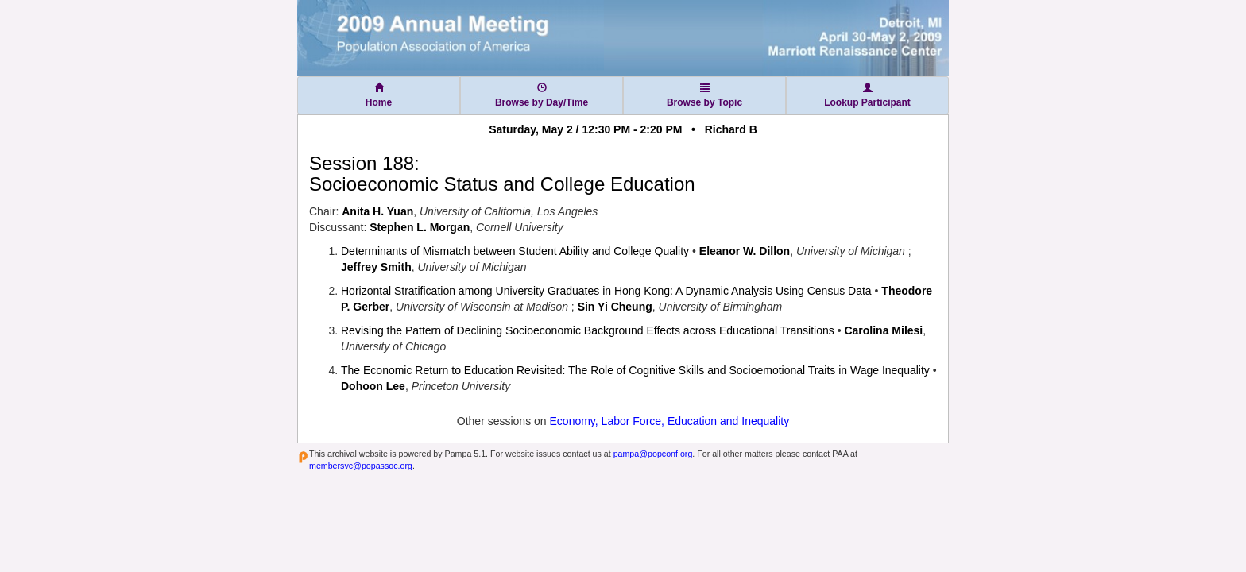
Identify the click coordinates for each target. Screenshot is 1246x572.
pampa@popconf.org (653, 453)
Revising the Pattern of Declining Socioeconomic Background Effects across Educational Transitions (587, 330)
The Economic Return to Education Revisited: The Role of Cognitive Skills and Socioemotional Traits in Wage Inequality (635, 370)
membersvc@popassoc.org (360, 465)
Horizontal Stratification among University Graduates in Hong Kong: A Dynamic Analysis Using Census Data (606, 290)
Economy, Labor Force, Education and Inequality (670, 421)
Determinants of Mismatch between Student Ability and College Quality (515, 251)
